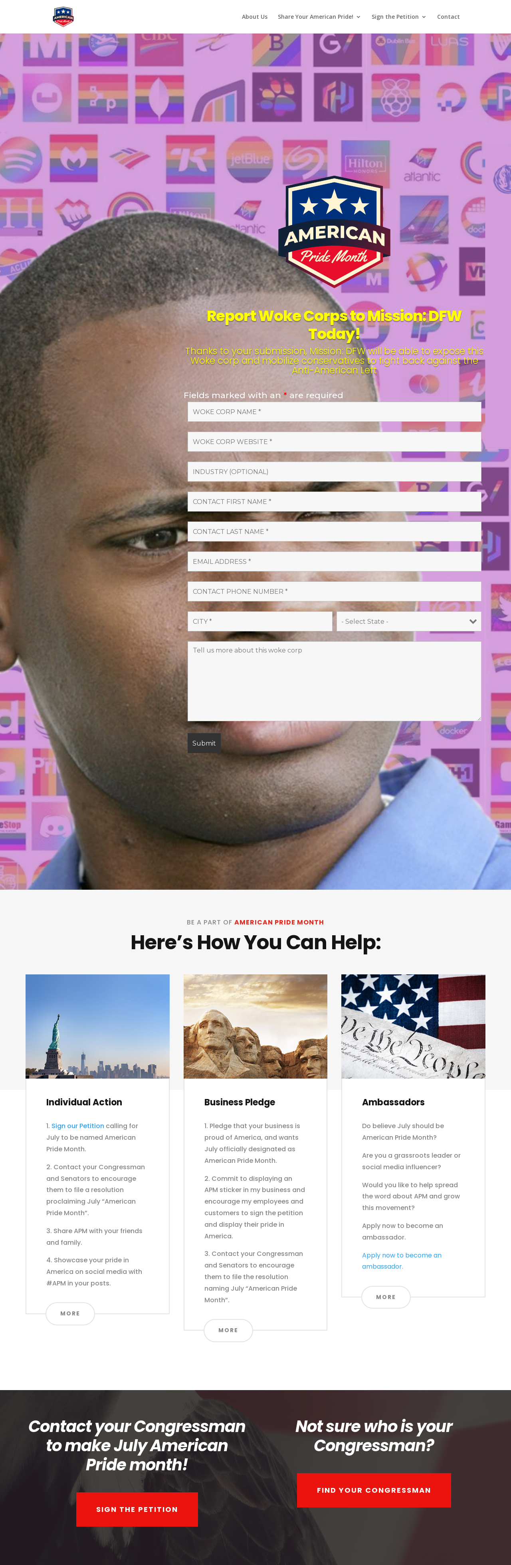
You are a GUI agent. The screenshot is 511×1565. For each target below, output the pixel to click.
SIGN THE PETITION (137, 1509)
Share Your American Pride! (315, 17)
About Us (254, 17)
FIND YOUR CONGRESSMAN (374, 1490)
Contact (448, 17)
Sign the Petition (395, 17)
